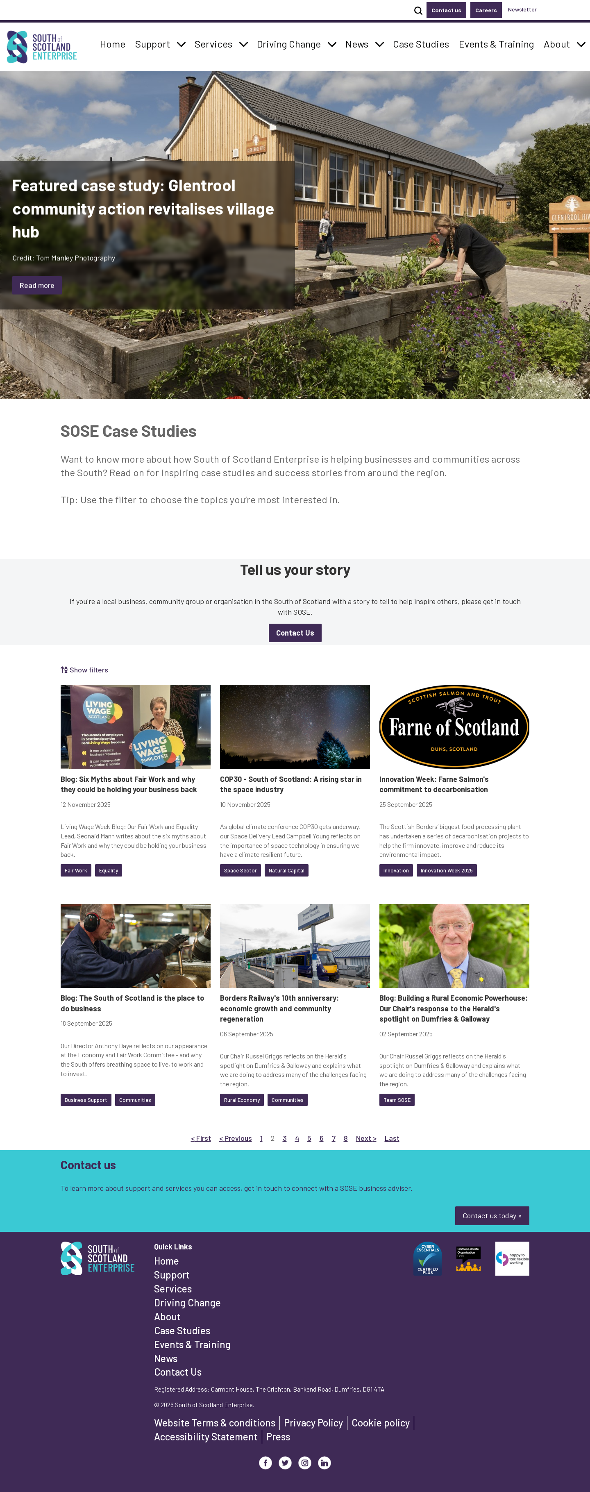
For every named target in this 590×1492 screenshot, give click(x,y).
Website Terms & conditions (214, 1422)
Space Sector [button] (240, 870)
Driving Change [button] (288, 43)
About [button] (559, 43)
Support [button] (155, 43)
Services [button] (215, 43)
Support (172, 1275)
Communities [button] (135, 1100)
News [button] (359, 43)
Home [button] (115, 43)
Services (173, 1288)
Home (166, 1261)
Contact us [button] (446, 10)
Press (278, 1436)
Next (366, 1137)
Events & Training (192, 1344)
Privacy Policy (313, 1422)
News (165, 1358)
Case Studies (182, 1330)
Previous (235, 1137)
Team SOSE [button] (397, 1100)
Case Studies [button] (421, 43)
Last (392, 1137)
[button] (181, 44)
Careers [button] (486, 10)
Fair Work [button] (76, 870)
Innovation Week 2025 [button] (447, 870)
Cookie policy (381, 1422)
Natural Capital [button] (286, 870)
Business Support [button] (86, 1100)
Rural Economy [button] (242, 1100)
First (201, 1137)
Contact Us (178, 1372)
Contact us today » (492, 1215)
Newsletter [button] (522, 9)
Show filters (84, 669)
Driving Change (187, 1302)
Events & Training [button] (496, 43)
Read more (37, 285)
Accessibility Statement (206, 1436)
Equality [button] (108, 870)
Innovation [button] (396, 870)
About (167, 1316)
